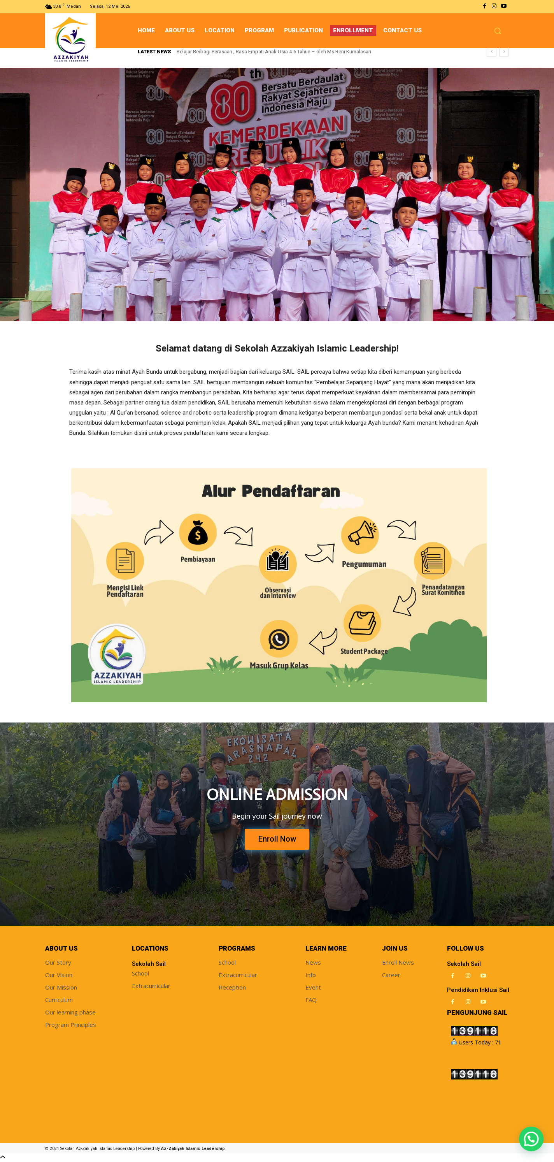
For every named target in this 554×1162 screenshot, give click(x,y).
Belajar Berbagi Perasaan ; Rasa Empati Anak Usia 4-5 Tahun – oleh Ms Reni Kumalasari (274, 51)
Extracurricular (151, 986)
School (140, 973)
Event (313, 987)
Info (310, 975)
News (313, 963)
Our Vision (58, 975)
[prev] (491, 51)
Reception (232, 987)
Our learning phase (70, 1012)
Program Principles (70, 1025)
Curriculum (59, 1000)
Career (391, 975)
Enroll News (398, 963)
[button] (497, 30)
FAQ (311, 1000)
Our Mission (61, 987)
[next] (504, 51)
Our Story (58, 963)
